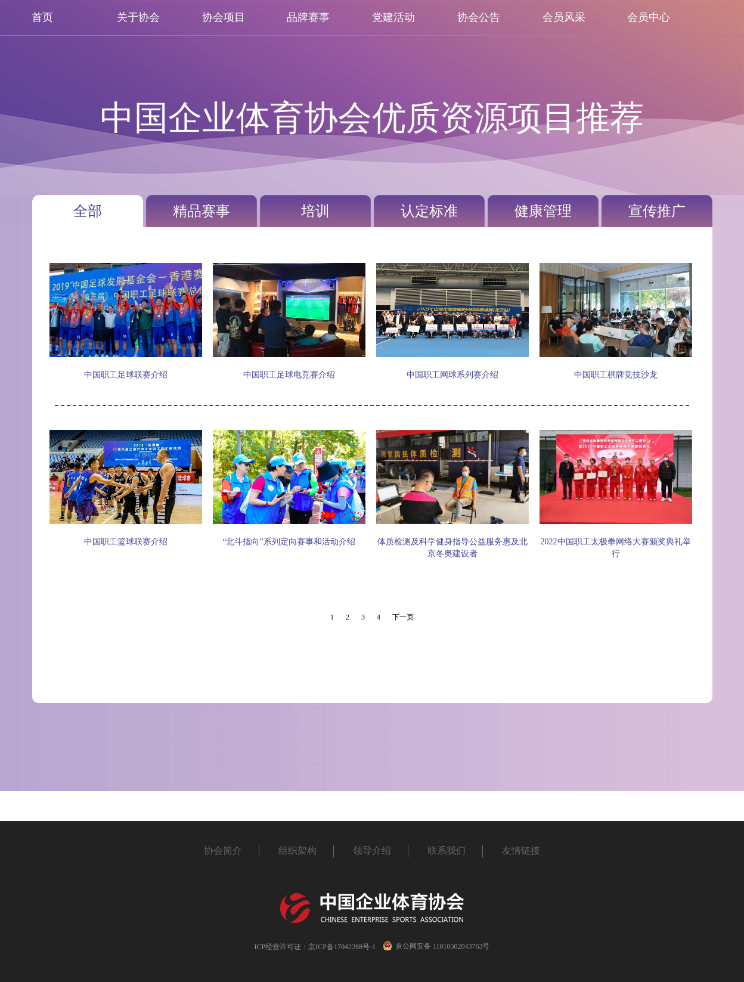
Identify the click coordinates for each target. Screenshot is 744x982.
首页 (42, 17)
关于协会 (138, 17)
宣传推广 (657, 211)
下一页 (403, 617)
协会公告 (478, 17)
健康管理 (543, 211)
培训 (315, 211)
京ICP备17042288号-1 (342, 947)
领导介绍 (372, 850)
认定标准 (429, 211)
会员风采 (563, 17)
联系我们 (446, 850)
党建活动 (393, 17)
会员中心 (648, 17)
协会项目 (223, 17)
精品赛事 (201, 211)
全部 (87, 211)
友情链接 (521, 850)
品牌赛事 (308, 17)
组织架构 (297, 850)
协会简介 (223, 850)
